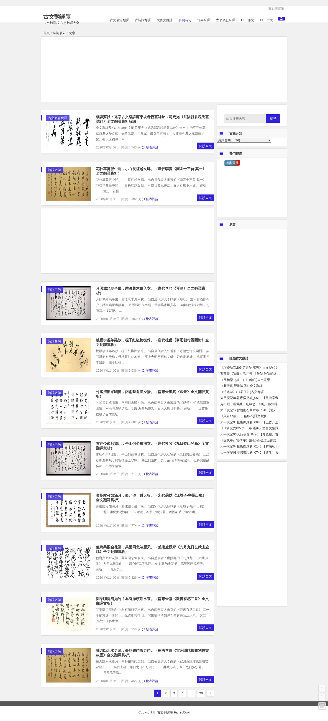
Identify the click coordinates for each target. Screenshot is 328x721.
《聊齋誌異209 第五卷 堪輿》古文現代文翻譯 (252, 367)
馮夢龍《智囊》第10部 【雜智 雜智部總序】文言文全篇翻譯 (262, 374)
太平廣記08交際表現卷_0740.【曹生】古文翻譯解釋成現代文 (263, 452)
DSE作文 (247, 20)
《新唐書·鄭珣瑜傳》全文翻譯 (241, 386)
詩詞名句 (185, 20)
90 (201, 693)
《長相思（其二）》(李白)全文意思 (245, 380)
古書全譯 (203, 20)
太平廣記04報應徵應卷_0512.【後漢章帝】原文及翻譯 (258, 398)
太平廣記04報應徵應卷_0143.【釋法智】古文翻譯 (255, 446)
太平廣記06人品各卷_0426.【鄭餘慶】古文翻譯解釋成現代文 (263, 434)
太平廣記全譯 (225, 20)
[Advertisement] (164, 70)
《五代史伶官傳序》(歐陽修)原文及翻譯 (248, 440)
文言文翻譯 (165, 20)
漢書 (229, 163)
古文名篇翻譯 (119, 20)
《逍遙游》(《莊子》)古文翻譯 (242, 392)
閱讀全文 (205, 146)
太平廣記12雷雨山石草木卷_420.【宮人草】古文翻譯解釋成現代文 (267, 410)
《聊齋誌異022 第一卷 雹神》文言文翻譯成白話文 (255, 428)
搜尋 (273, 118)
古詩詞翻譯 (143, 20)
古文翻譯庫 (276, 8)
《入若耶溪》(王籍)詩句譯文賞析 (243, 416)
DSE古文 (266, 20)
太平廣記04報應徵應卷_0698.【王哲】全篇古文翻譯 (257, 422)
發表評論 (150, 147)
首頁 (46, 33)
